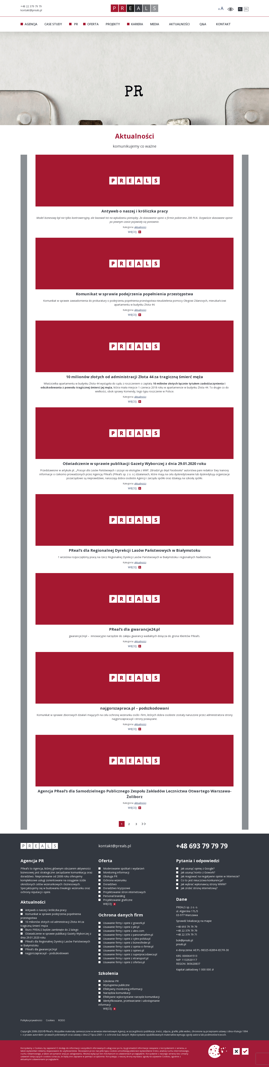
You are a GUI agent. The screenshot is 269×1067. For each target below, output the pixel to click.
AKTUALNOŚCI (179, 24)
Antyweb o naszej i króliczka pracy (46, 910)
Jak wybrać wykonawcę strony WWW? (203, 884)
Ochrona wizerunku (114, 880)
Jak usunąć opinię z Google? (197, 868)
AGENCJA (31, 24)
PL (240, 9)
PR (76, 24)
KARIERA (137, 24)
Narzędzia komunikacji (116, 993)
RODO (61, 1020)
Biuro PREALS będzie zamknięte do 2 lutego (51, 929)
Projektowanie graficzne (117, 900)
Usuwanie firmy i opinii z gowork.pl (124, 923)
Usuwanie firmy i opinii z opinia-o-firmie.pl (128, 946)
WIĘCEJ (134, 232)
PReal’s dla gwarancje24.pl (41, 949)
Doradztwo (110, 884)
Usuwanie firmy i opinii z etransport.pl (125, 958)
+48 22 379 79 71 (186, 934)
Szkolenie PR (111, 981)
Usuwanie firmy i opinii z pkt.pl (121, 927)
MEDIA (154, 24)
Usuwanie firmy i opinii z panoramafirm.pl (128, 934)
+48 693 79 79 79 (202, 845)
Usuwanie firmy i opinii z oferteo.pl (124, 962)
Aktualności (140, 227)
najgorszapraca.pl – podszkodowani (47, 953)
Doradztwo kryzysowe (116, 888)
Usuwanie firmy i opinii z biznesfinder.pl (126, 942)
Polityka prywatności (31, 1020)
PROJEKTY (113, 24)
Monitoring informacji (116, 872)
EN (246, 9)
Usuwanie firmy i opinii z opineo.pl (123, 950)
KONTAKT (223, 24)
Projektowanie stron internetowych (124, 892)
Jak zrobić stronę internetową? (199, 888)
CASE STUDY (53, 24)
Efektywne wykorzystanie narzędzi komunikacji (131, 997)
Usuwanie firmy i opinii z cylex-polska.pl (126, 938)
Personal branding (114, 896)
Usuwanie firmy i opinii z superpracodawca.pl (130, 954)
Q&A (203, 24)
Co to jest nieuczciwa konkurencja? (202, 880)
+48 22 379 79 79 (186, 930)
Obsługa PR (110, 876)
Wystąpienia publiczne (116, 985)
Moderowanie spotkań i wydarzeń (123, 868)
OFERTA (93, 24)
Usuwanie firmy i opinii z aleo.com (123, 931)
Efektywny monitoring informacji (122, 989)
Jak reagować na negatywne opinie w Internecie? (210, 876)
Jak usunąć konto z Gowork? (198, 872)
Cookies (50, 1020)
